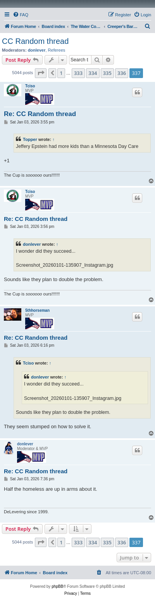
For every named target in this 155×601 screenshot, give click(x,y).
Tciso (30, 86)
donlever (37, 50)
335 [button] (107, 72)
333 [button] (78, 72)
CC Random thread (35, 41)
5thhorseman (37, 310)
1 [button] (61, 72)
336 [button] (121, 72)
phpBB (57, 586)
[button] (40, 73)
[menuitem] (20, 14)
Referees (56, 50)
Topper (30, 139)
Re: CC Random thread (40, 114)
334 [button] (92, 72)
